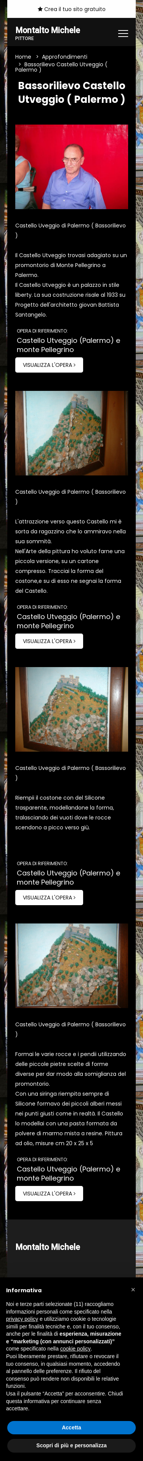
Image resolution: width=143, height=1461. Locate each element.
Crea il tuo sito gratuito (72, 9)
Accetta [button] (71, 1427)
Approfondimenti (64, 56)
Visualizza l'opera (49, 365)
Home (23, 56)
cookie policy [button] (75, 1349)
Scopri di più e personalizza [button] (71, 1445)
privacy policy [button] (22, 1319)
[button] (133, 1289)
